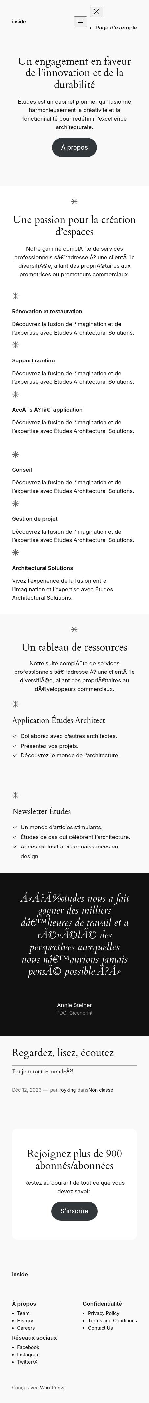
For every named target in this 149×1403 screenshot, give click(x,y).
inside (19, 22)
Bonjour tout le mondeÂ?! (42, 1072)
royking (67, 1090)
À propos (74, 147)
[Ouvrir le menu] (80, 21)
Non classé (100, 1090)
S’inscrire (75, 1211)
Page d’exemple (116, 27)
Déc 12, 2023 (26, 1090)
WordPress (52, 1387)
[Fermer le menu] (96, 12)
